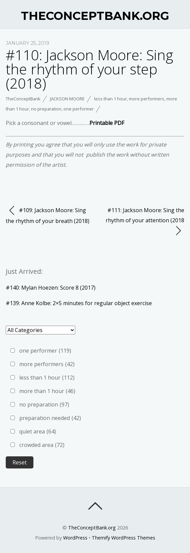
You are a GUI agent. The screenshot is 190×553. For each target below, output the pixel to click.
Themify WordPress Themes (123, 537)
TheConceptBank (23, 99)
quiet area (37, 431)
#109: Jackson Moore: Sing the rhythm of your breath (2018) (47, 215)
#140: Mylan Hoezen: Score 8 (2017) (51, 287)
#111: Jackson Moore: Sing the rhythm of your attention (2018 (145, 221)
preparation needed (50, 418)
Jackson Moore (67, 99)
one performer (78, 109)
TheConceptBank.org (92, 527)
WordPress (75, 537)
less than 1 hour (110, 99)
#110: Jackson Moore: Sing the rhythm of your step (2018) (89, 69)
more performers (146, 99)
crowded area (41, 445)
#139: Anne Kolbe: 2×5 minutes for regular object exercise (79, 303)
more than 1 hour (47, 391)
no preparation (46, 109)
